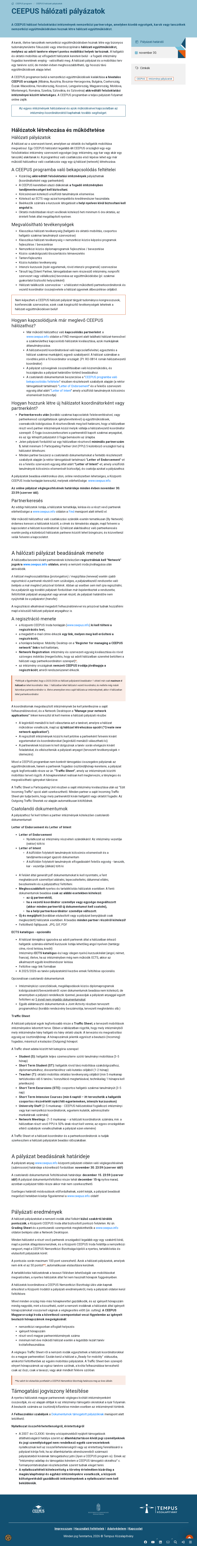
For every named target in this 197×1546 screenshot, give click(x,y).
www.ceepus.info (37, 336)
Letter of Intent (61, 390)
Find (71, 511)
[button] (160, 1542)
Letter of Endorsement (74, 386)
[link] (183, 1542)
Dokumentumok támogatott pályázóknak (77, 1414)
